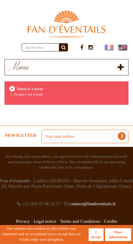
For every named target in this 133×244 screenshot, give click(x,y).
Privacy (23, 221)
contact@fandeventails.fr (93, 203)
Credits (110, 221)
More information (118, 234)
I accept (96, 234)
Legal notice (45, 221)
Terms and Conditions (80, 221)
